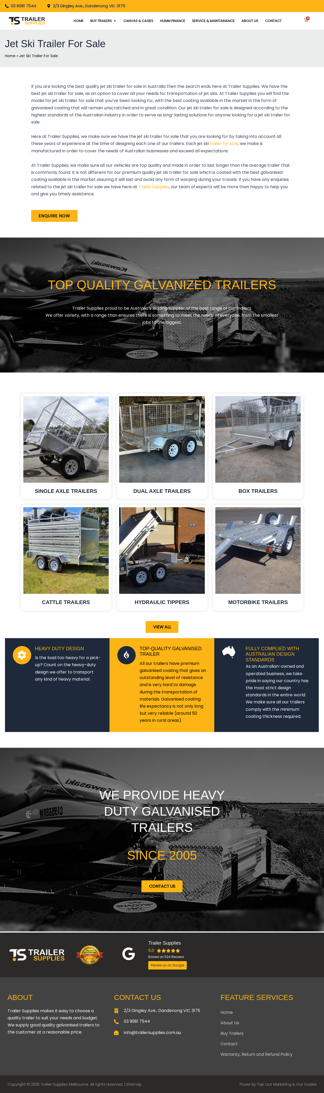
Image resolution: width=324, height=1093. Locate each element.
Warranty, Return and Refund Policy (257, 1054)
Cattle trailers (66, 602)
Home (10, 55)
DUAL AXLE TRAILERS (162, 491)
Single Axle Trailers (66, 491)
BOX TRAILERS (258, 491)
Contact (229, 1044)
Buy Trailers (232, 1033)
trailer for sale (224, 144)
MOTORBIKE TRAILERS (258, 602)
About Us (230, 1023)
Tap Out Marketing (274, 1084)
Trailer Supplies (153, 187)
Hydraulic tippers (162, 602)
